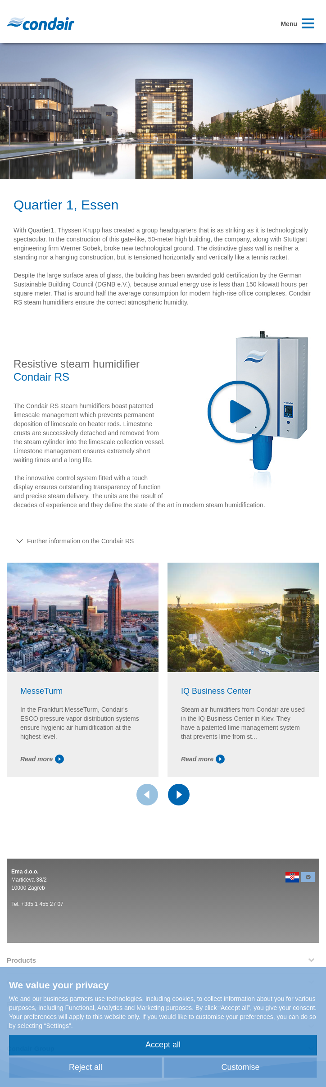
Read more (42, 759)
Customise (240, 1067)
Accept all (163, 1044)
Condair (40, 23)
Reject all (85, 1067)
